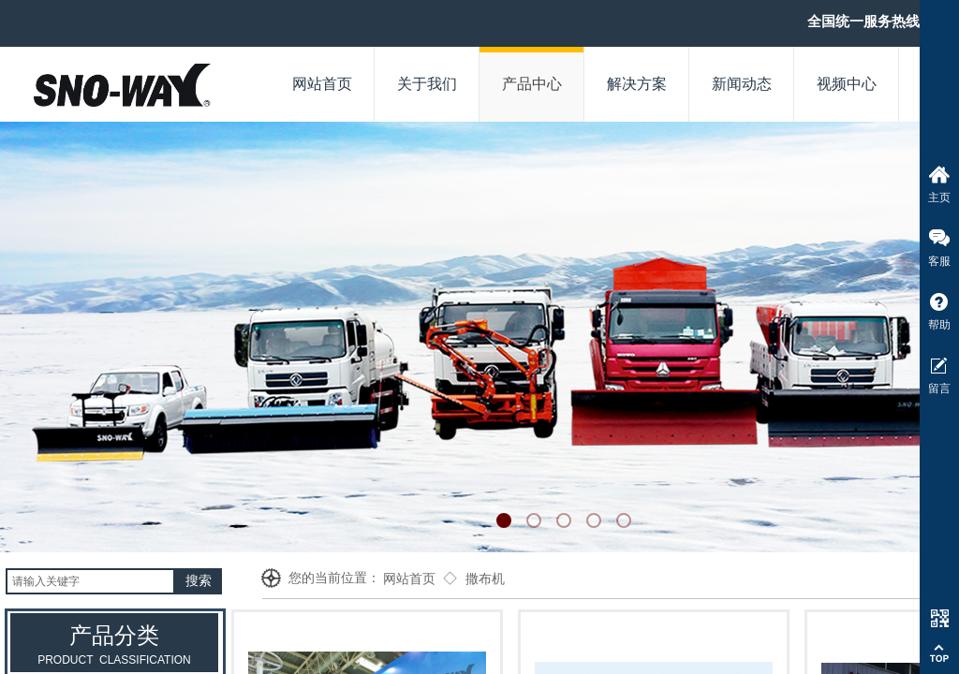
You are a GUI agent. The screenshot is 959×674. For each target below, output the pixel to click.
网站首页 (409, 579)
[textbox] (90, 581)
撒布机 (485, 579)
